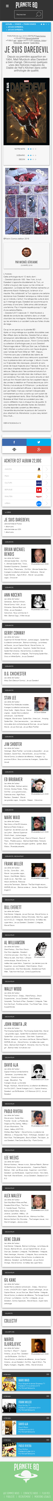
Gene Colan (12, 1239)
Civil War (28, 569)
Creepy (21, 996)
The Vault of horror (11, 996)
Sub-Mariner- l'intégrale (12, 914)
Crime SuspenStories (33, 972)
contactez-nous (30, 1493)
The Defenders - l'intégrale (37, 1252)
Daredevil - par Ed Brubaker (14, 1091)
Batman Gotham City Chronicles (16, 1219)
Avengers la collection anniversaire (16, 572)
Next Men (18, 879)
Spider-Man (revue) (38, 648)
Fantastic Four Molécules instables (16, 705)
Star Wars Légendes (11, 952)
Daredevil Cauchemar (12, 566)
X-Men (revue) (25, 616)
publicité (10, 1496)
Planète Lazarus (16, 841)
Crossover (14, 578)
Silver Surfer (8, 710)
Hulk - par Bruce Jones (20, 1170)
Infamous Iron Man (37, 1216)
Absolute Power (18, 838)
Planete (26, 5)
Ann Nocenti (13, 595)
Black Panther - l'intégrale (38, 1292)
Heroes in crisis (23, 1164)
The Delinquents (19, 1138)
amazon (23, 469)
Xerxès (34, 887)
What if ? (16, 1351)
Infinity (28, 1365)
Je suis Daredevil (17, 520)
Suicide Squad (11, 1208)
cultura (23, 483)
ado (14, 40)
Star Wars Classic (22, 949)
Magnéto (21, 1365)
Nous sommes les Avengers (28, 759)
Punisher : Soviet (10, 1121)
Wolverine (30, 1045)
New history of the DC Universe (15, 824)
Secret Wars (16, 754)
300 (22, 870)
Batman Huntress (10, 1164)
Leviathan (14, 1214)
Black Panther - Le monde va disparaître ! (27, 751)
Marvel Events (27, 754)
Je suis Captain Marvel (21, 645)
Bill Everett (12, 907)
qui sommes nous (11, 1493)
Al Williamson (14, 943)
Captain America (41, 1088)
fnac (23, 476)
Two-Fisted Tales (36, 1004)
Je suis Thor (15, 1354)
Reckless (7, 797)
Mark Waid (12, 817)
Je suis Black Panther (31, 727)
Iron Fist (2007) (9, 1088)
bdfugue (23, 490)
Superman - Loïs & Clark (38, 1170)
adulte (20, 40)
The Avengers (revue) (36, 1219)
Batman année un (24, 887)
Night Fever (21, 794)
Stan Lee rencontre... (21, 721)
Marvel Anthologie (32, 38)
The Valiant (42, 1138)
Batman (7, 1170)
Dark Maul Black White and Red (15, 1202)
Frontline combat (22, 1004)
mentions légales (42, 1496)
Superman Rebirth (39, 1167)
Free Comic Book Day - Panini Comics (29, 1140)
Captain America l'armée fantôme (16, 1072)
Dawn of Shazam (32, 838)
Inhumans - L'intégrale (20, 654)
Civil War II (8, 1351)
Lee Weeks (11, 1158)
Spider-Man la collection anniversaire (33, 1034)
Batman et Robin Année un (13, 827)
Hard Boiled (15, 876)
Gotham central (21, 786)
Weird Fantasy (9, 949)
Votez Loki (37, 718)
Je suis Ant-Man (40, 754)
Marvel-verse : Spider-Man (21, 718)
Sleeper (30, 800)
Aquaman (26, 648)
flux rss (46, 1493)
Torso (24, 564)
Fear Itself (7, 1176)
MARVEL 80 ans (10, 887)
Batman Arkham (19, 602)
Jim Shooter (13, 744)
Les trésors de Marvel (27, 1039)
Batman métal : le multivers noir (19, 1048)
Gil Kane (10, 1280)
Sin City (7, 870)
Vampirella (8, 1001)
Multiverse (34, 572)
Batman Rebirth (42, 1039)
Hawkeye (13, 1086)
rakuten (23, 497)
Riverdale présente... (18, 846)
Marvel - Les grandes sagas (14, 873)
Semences (8, 602)
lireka (23, 503)
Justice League (33, 640)
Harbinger (7, 751)
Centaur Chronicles (28, 917)
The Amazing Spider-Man (38, 654)
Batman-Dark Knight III (18, 1045)
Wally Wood (12, 989)
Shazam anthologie (35, 1290)
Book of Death (31, 1138)
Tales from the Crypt (16, 972)
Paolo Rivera (13, 1111)
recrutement (25, 1496)
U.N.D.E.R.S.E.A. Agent (18, 1290)
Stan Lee (10, 698)
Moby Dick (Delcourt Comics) (14, 680)
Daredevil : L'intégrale (35, 922)
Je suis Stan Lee (16, 727)
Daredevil (15, 797)
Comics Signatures (19, 1301)
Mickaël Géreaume (28, 262)
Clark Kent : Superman (35, 1036)
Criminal (7, 789)
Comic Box (15, 870)
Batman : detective (11, 1039)
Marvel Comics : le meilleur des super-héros (27, 1263)
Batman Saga (14, 616)
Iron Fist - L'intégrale (30, 1298)
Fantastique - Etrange (21, 43)
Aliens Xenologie (10, 1254)
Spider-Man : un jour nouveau (15, 1036)
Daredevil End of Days (12, 1205)
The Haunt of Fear (19, 1001)
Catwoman (8, 613)
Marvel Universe (37, 1365)
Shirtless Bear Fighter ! (12, 1132)
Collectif (10, 1321)
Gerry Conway (14, 633)
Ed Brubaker (13, 779)
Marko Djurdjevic (12, 1342)
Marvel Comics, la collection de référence (18, 756)
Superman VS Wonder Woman (15, 640)
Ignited (39, 844)
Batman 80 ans (23, 1216)
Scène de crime (9, 794)
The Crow (21, 1208)
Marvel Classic (9, 925)
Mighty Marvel (20, 710)
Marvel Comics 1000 (11, 604)
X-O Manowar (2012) (33, 1091)
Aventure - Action (39, 40)
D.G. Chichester (15, 674)
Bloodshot (14, 1080)
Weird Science (31, 966)
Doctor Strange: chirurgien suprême (22, 844)
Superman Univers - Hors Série (36, 1173)
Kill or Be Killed (9, 786)
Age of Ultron (22, 575)
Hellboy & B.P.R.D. (17, 1129)
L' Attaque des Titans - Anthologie (24, 1135)
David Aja (11, 1065)
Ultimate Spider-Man (12, 561)
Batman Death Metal (30, 841)
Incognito (22, 800)
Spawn (6, 876)
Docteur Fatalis (16, 789)
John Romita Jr (15, 1024)
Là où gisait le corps (19, 792)
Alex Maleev (12, 1196)
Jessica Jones (22, 1222)
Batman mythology (30, 642)
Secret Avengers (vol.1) (25, 1088)
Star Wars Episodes (23, 969)
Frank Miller (13, 864)
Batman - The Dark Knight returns (33, 884)
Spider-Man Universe (11, 651)
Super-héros (34, 43)
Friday (25, 789)
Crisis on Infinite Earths (12, 656)
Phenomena (18, 569)
